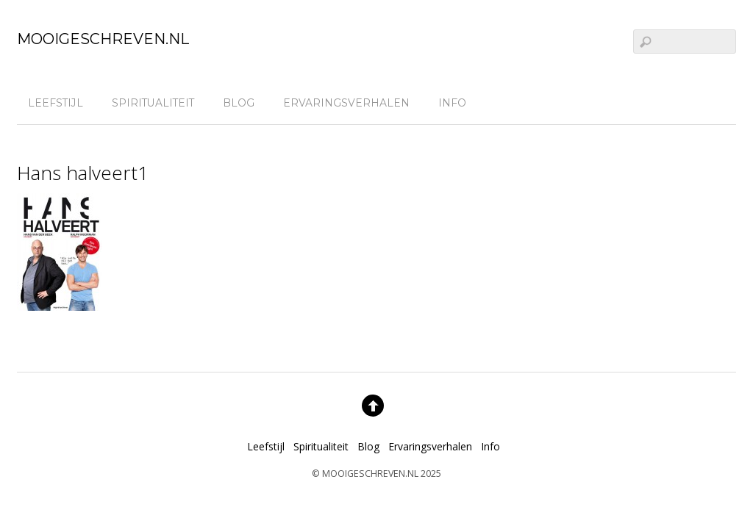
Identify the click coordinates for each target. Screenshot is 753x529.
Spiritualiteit (153, 103)
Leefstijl (55, 103)
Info (452, 103)
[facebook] (693, 102)
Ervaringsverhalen (346, 103)
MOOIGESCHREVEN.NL (370, 473)
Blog (238, 103)
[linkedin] (720, 102)
